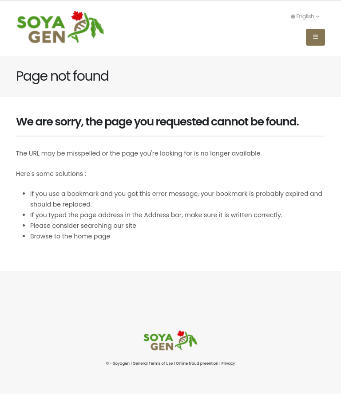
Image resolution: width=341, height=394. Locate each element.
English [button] (305, 16)
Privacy (228, 363)
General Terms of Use (153, 363)
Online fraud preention (197, 363)
